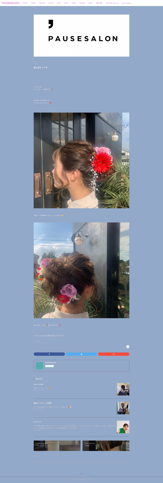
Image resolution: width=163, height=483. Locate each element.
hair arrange (38, 384)
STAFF (66, 3)
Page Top (81, 474)
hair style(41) (37, 341)
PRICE (74, 3)
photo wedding (127, 3)
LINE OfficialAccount (112, 3)
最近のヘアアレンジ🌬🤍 (43, 403)
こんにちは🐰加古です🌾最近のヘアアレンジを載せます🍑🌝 (52, 407)
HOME (25, 3)
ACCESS (82, 3)
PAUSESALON (10, 3)
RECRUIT (42, 3)
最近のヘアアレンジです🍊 (42, 388)
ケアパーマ (37, 422)
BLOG (90, 3)
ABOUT (33, 3)
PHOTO (51, 3)
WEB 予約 (99, 3)
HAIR (59, 3)
